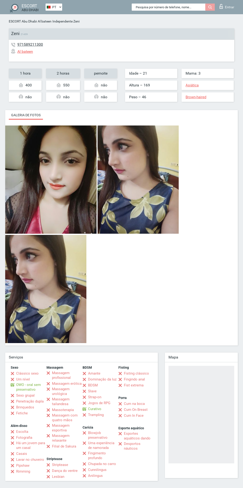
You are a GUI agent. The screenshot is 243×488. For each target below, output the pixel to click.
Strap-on (94, 397)
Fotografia (24, 437)
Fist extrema (134, 385)
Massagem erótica (67, 383)
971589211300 (30, 44)
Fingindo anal (134, 379)
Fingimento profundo (97, 455)
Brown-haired (196, 97)
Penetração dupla (30, 401)
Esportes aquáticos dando (137, 435)
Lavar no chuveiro (30, 459)
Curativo (94, 409)
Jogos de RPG (99, 403)
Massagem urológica (61, 391)
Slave (92, 391)
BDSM (93, 385)
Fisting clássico (136, 373)
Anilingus (95, 476)
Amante (94, 373)
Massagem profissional (61, 375)
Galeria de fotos (26, 115)
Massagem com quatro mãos (65, 417)
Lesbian (58, 477)
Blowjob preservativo (97, 435)
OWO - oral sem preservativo (28, 387)
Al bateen (44, 21)
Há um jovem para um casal (30, 445)
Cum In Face (134, 415)
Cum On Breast (136, 409)
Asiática (192, 85)
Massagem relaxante (61, 438)
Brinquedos (25, 407)
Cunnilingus (97, 470)
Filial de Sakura (64, 446)
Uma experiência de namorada (101, 445)
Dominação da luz (102, 379)
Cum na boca (134, 404)
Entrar (227, 6)
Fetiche (22, 413)
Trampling (96, 415)
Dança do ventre (65, 471)
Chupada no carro (102, 464)
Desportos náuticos (132, 446)
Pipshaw (22, 465)
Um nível (23, 379)
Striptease (60, 465)
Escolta (22, 432)
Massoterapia (63, 410)
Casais (21, 454)
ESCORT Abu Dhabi (23, 21)
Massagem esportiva (61, 427)
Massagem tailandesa (61, 401)
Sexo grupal (25, 395)
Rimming (23, 471)
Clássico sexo (27, 373)
